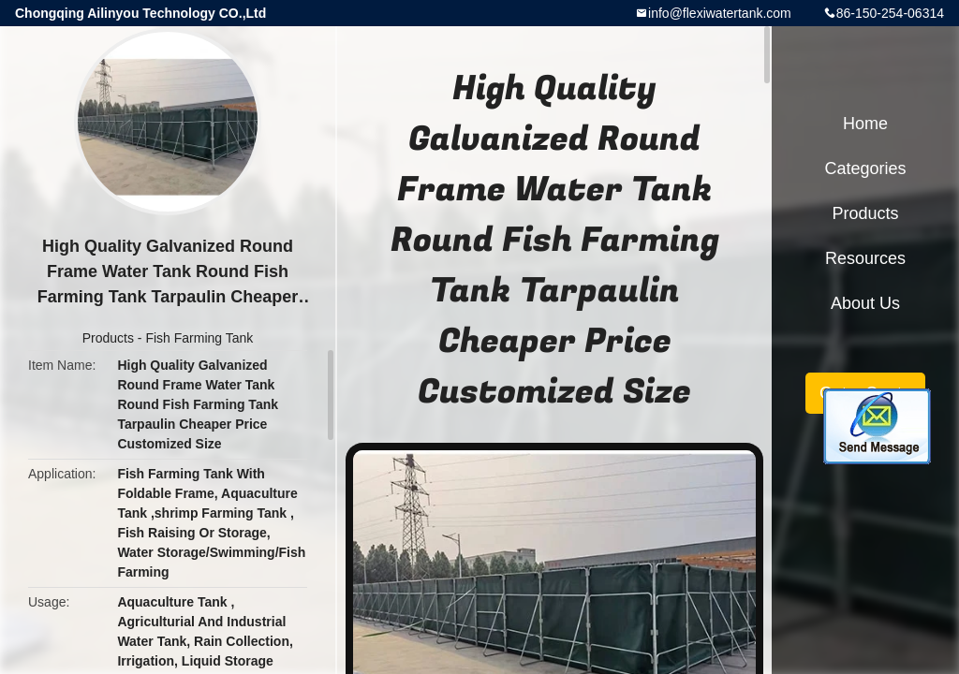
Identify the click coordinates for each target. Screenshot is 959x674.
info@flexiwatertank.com (719, 13)
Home (865, 123)
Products (108, 337)
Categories (865, 168)
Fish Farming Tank (199, 337)
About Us (865, 303)
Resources (865, 258)
